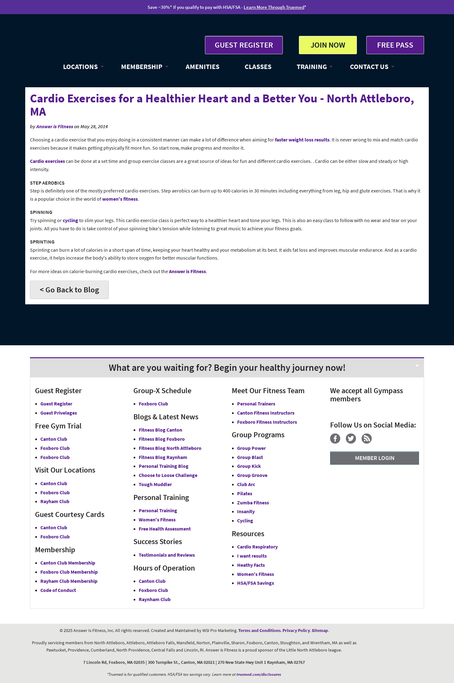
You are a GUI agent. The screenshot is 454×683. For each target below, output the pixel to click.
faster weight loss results (302, 139)
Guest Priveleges (58, 413)
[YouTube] (379, 442)
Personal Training (158, 510)
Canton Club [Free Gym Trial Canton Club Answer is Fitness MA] (53, 439)
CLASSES (258, 66)
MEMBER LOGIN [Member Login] (374, 458)
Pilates (244, 493)
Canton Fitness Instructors (265, 413)
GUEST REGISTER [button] (244, 45)
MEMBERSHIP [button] (141, 66)
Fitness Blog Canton (160, 430)
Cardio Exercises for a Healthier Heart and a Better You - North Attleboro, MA (222, 105)
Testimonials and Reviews (167, 555)
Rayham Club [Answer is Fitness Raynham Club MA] (54, 501)
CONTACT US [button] (369, 66)
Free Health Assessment (165, 528)
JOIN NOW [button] (328, 45)
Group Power (251, 448)
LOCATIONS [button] (80, 66)
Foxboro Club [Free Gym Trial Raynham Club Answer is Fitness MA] (55, 457)
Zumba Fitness (253, 502)
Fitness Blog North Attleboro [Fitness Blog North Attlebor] (170, 448)
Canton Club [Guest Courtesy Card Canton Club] (53, 527)
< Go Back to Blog (69, 289)
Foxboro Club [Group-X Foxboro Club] (153, 403)
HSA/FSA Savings (255, 583)
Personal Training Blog (164, 466)
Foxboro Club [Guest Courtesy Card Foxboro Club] (55, 536)
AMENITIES (202, 66)
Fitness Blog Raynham (163, 457)
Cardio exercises (47, 161)
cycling (70, 220)
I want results (252, 556)
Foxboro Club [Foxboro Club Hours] (153, 590)
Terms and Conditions (259, 630)
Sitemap (320, 630)
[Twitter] (353, 442)
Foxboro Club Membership (69, 572)
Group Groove (252, 475)
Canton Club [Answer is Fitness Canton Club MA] (53, 483)
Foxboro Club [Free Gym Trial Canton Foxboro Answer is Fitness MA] (55, 448)
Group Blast (250, 457)
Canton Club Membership (67, 563)
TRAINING (312, 66)
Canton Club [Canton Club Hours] (152, 581)
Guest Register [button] (56, 403)
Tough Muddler (155, 484)
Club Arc (246, 484)
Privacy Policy (296, 630)
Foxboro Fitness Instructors (267, 422)
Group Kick (249, 466)
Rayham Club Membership (68, 581)
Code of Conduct (58, 590)
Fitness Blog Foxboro (162, 439)
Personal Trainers (256, 403)
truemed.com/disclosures (258, 674)
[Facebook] (337, 442)
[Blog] (369, 442)
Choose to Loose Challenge (168, 475)
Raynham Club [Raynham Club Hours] (155, 599)
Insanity (246, 511)
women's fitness (120, 199)
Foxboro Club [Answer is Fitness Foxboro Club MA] (55, 492)
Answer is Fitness (54, 126)
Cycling (245, 520)
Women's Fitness (157, 519)
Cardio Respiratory (257, 546)
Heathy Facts (251, 565)
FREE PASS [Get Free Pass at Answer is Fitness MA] (395, 45)
